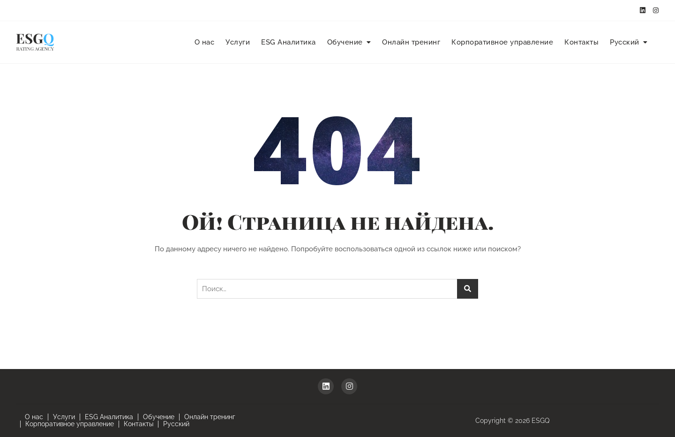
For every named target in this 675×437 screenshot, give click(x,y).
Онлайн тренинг (411, 42)
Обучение (345, 42)
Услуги (237, 42)
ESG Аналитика (288, 42)
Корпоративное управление (502, 42)
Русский (624, 42)
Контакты (581, 42)
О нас (205, 42)
